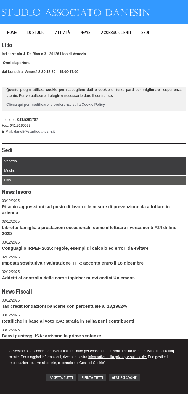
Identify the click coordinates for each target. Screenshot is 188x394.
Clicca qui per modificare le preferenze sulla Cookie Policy (55, 104)
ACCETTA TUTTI (61, 378)
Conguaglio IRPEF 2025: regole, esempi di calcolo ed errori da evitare (75, 248)
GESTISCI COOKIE (124, 378)
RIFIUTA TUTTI (92, 378)
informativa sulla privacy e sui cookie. (117, 357)
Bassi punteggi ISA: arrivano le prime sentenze (51, 335)
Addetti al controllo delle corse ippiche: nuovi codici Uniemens (68, 277)
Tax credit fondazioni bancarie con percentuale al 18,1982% (64, 306)
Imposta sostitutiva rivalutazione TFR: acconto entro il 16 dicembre (72, 262)
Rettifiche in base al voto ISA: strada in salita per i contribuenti (68, 320)
